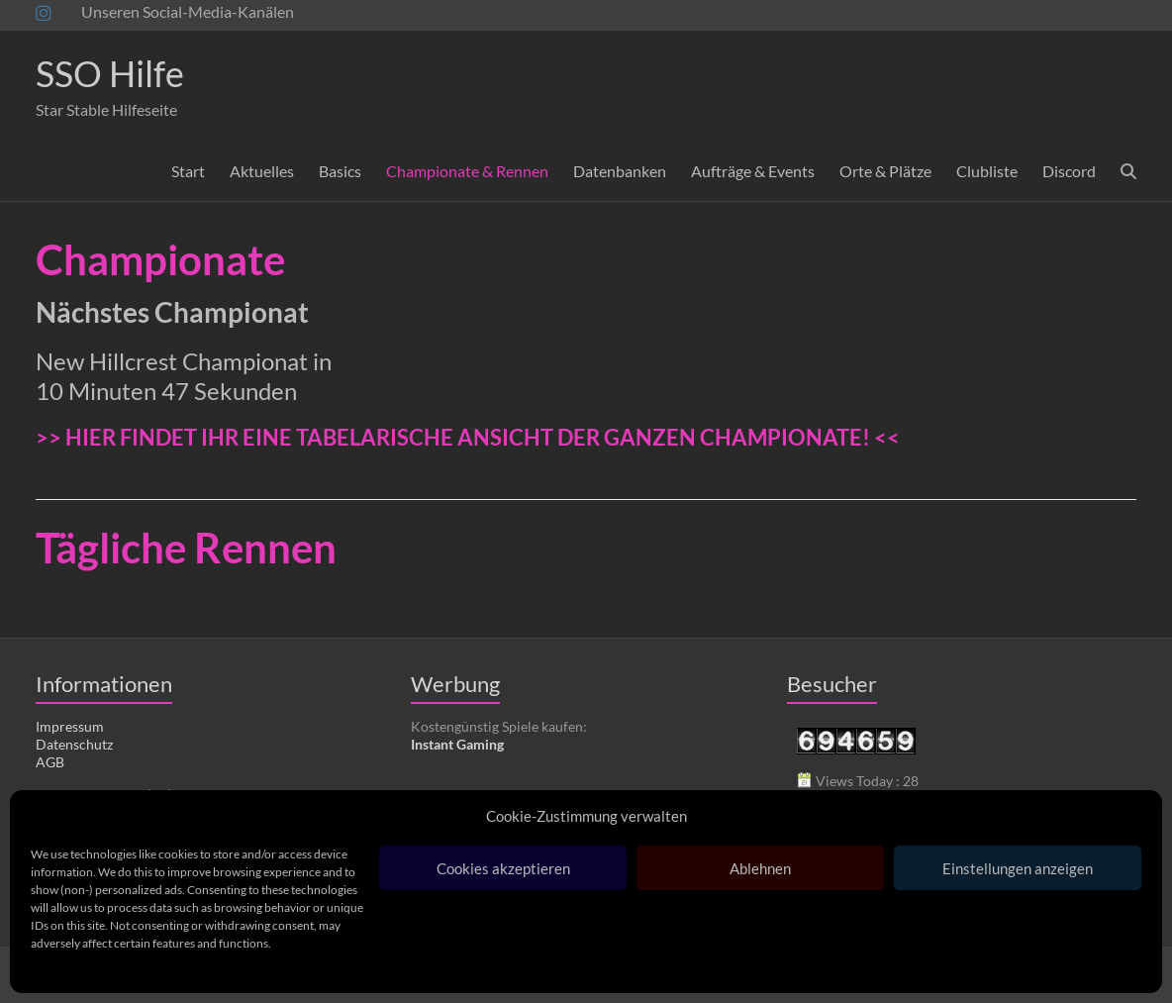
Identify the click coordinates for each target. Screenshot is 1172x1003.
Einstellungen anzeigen (1017, 868)
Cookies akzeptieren (503, 868)
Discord (1069, 170)
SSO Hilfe (110, 73)
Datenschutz (74, 744)
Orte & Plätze (885, 170)
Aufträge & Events (753, 170)
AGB (50, 761)
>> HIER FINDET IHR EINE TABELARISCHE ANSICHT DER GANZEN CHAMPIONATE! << (468, 437)
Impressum (70, 726)
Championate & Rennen (467, 170)
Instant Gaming (457, 744)
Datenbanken (619, 170)
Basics (340, 170)
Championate (160, 259)
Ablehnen (760, 868)
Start (188, 170)
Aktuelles (262, 170)
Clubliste (987, 170)
